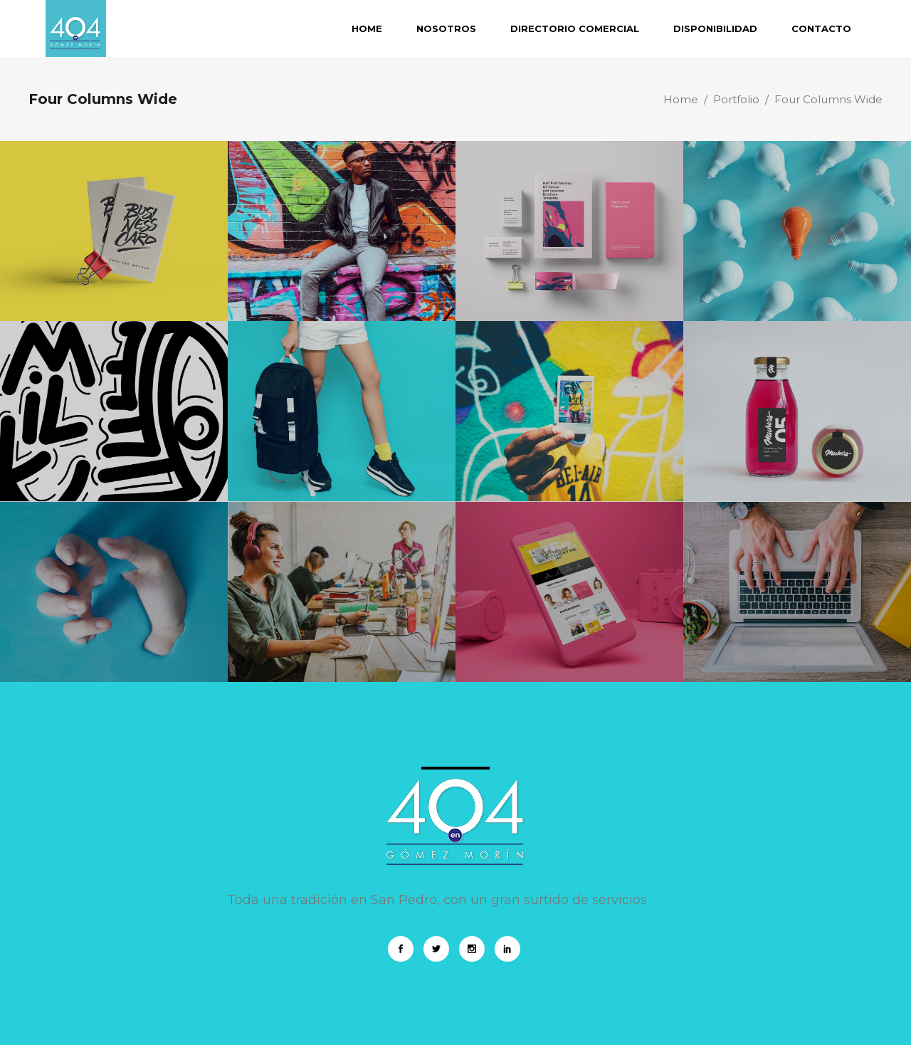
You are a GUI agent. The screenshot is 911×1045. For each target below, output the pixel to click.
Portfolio (736, 99)
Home (680, 99)
